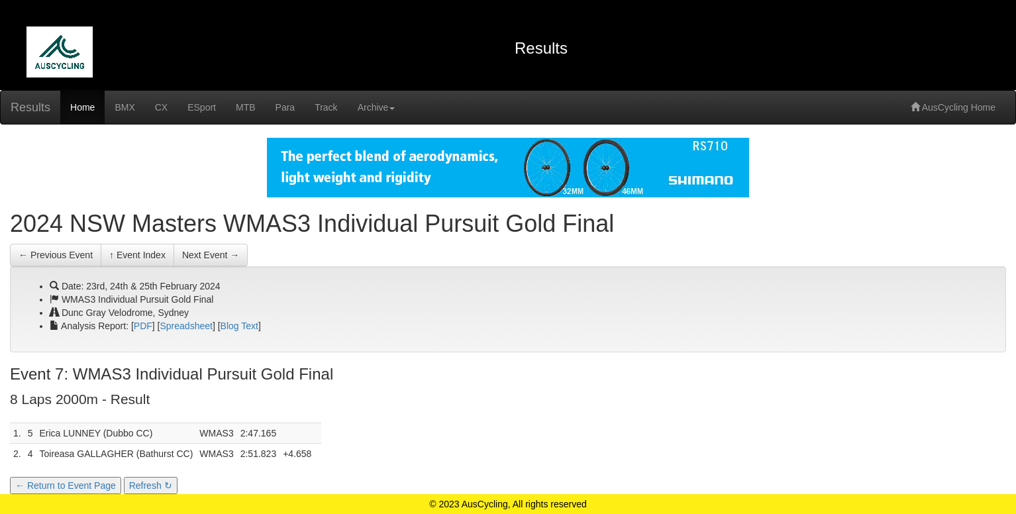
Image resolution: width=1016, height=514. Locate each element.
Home (82, 107)
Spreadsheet (186, 326)
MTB (246, 107)
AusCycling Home (953, 107)
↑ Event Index (137, 255)
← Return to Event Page (65, 485)
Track (326, 107)
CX (161, 107)
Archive (376, 107)
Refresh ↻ (150, 485)
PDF (143, 326)
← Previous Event (56, 255)
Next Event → (210, 255)
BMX (124, 107)
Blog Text (239, 326)
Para (285, 107)
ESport (201, 107)
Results (30, 107)
